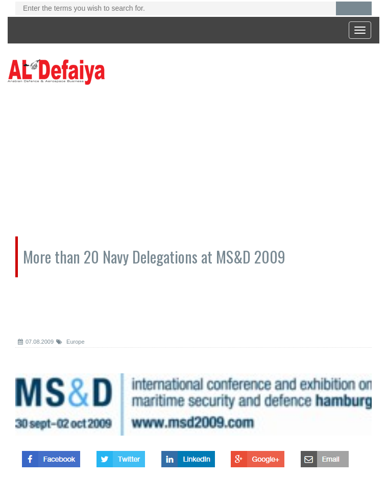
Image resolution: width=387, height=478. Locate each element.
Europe (70, 342)
